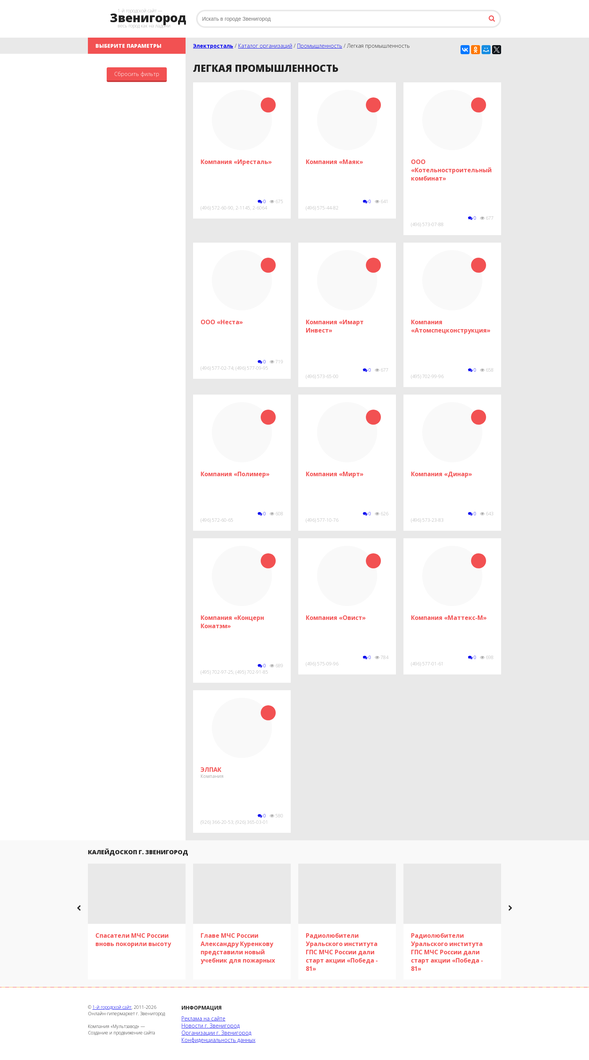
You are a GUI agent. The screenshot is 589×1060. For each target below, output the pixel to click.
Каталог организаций (265, 45)
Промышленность (319, 45)
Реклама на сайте (203, 1018)
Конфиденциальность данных (218, 1039)
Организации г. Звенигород (216, 1032)
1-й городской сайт (111, 1007)
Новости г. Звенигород (210, 1025)
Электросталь (213, 45)
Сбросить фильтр (136, 73)
